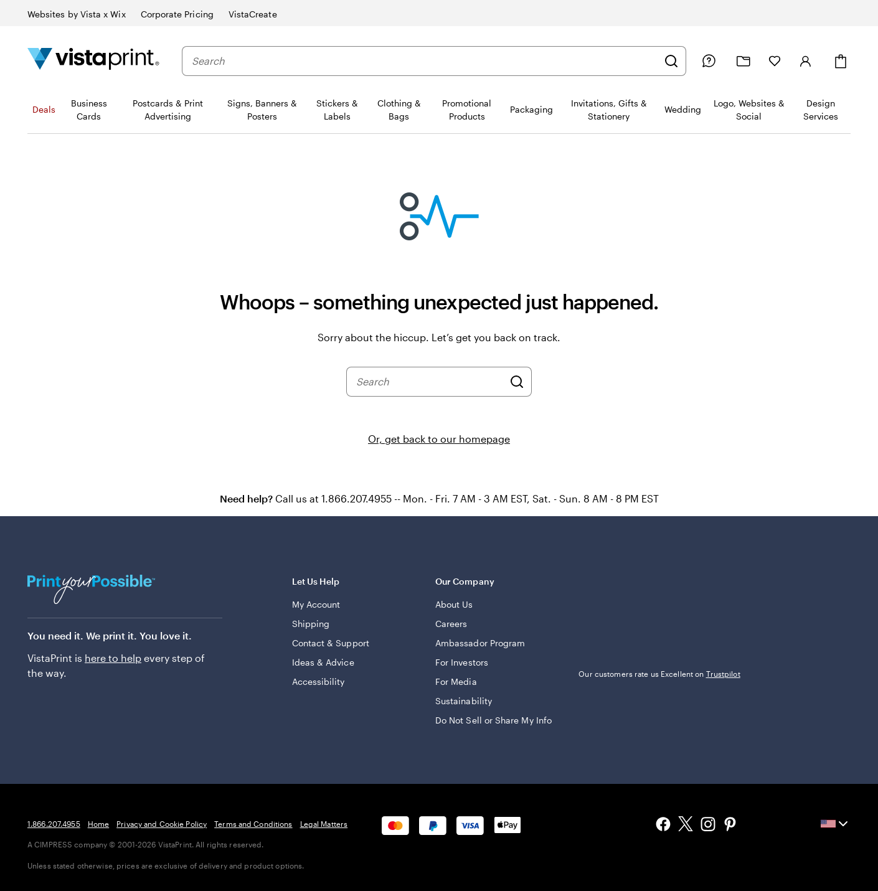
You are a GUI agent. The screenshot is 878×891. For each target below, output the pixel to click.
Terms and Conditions (253, 823)
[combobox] (425, 61)
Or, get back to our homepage (439, 439)
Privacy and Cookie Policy (161, 823)
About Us (454, 604)
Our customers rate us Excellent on (659, 673)
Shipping (311, 623)
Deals (43, 109)
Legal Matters (324, 823)
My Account (316, 604)
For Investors (461, 662)
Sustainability (463, 700)
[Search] (671, 61)
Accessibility (318, 681)
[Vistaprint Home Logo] (93, 60)
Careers (451, 623)
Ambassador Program (480, 643)
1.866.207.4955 (53, 823)
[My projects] (743, 61)
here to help (113, 658)
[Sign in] (806, 61)
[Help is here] (709, 61)
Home (98, 823)
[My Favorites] (774, 61)
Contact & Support (330, 643)
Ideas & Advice (323, 662)
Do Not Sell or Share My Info (493, 720)
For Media (456, 681)
